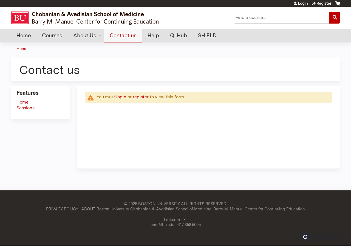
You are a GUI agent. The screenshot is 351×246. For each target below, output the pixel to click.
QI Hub (178, 35)
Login (303, 3)
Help (153, 35)
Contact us (123, 35)
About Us (84, 35)
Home (23, 35)
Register (323, 3)
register (141, 96)
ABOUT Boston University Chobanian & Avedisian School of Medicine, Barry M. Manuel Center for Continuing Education (193, 209)
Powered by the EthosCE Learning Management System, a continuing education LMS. (320, 237)
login (121, 96)
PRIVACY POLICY (62, 209)
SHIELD (207, 35)
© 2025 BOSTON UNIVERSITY (152, 203)
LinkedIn (172, 219)
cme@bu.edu (162, 224)
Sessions (25, 107)
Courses (52, 35)
